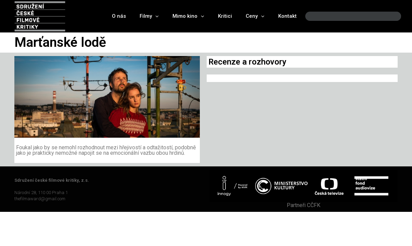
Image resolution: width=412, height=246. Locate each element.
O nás (119, 16)
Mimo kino (188, 16)
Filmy (149, 16)
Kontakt (287, 16)
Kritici (225, 16)
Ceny (255, 16)
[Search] (390, 16)
